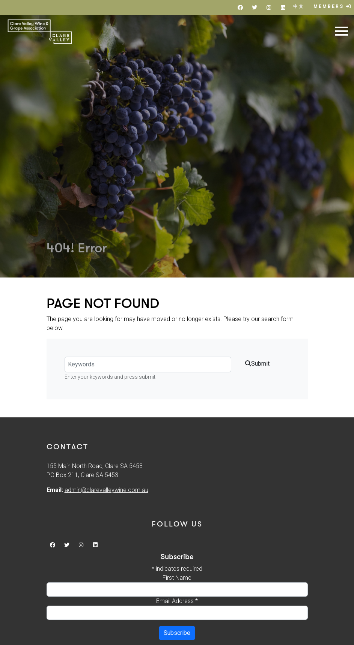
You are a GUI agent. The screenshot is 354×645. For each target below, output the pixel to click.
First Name (177, 577)
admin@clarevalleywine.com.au (106, 490)
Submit (257, 363)
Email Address (177, 600)
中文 (298, 6)
